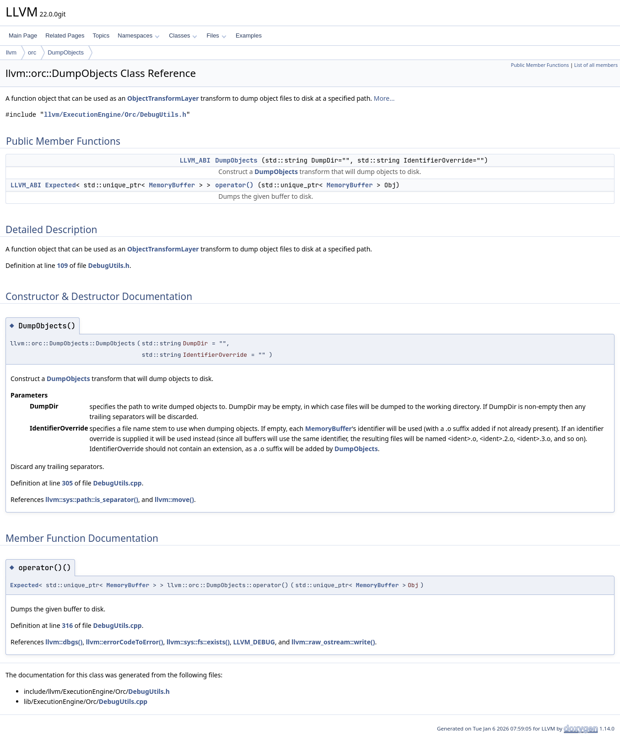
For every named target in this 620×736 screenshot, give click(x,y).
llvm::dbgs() (63, 642)
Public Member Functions (540, 65)
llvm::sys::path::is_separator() (91, 499)
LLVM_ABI (195, 160)
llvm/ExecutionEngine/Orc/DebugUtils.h (115, 114)
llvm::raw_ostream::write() (333, 642)
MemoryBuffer (172, 185)
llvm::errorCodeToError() (124, 642)
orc (32, 52)
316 (67, 625)
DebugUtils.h (108, 265)
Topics (100, 35)
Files (216, 35)
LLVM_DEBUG (254, 642)
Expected (60, 185)
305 (67, 483)
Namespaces (138, 35)
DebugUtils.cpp (117, 483)
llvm (11, 52)
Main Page (23, 35)
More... (384, 98)
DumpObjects (66, 52)
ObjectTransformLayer (163, 98)
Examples (249, 35)
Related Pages (64, 35)
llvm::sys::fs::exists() (198, 642)
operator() (234, 185)
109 (62, 265)
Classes (183, 35)
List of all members (596, 65)
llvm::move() (174, 499)
